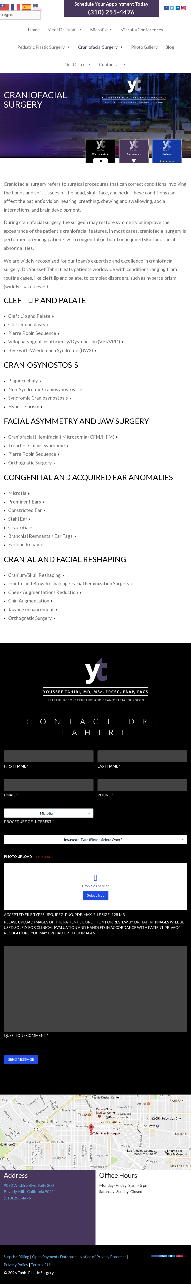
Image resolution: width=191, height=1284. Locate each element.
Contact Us (113, 64)
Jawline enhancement (32, 609)
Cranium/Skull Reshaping (36, 575)
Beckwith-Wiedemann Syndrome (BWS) (52, 350)
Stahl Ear (19, 519)
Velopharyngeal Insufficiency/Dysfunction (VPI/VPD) (66, 341)
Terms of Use (42, 1264)
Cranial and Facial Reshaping (65, 559)
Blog (169, 47)
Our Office (78, 64)
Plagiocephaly (24, 380)
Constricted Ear (26, 510)
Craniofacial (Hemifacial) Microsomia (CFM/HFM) (63, 437)
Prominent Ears (26, 501)
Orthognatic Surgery (31, 462)
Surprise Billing (16, 1256)
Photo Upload (27, 856)
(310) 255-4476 (111, 12)
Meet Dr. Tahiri (65, 29)
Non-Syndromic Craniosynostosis (45, 389)
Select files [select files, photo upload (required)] (95, 895)
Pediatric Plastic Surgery (44, 47)
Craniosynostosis (41, 364)
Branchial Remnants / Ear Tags (42, 536)
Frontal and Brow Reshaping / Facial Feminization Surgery (70, 583)
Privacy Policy (16, 1264)
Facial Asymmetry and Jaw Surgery (76, 421)
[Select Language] (20, 15)
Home (34, 29)
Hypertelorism (25, 406)
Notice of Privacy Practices (102, 1256)
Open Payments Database (54, 1256)
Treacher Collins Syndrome (38, 445)
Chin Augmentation (30, 600)
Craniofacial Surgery (101, 47)
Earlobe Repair (25, 544)
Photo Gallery (144, 47)
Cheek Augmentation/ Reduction (45, 592)
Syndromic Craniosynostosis (39, 398)
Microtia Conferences (141, 29)
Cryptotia (20, 527)
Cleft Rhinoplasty (28, 324)
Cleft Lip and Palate (45, 300)
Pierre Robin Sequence (34, 333)
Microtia (101, 29)
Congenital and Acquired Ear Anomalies (88, 477)
